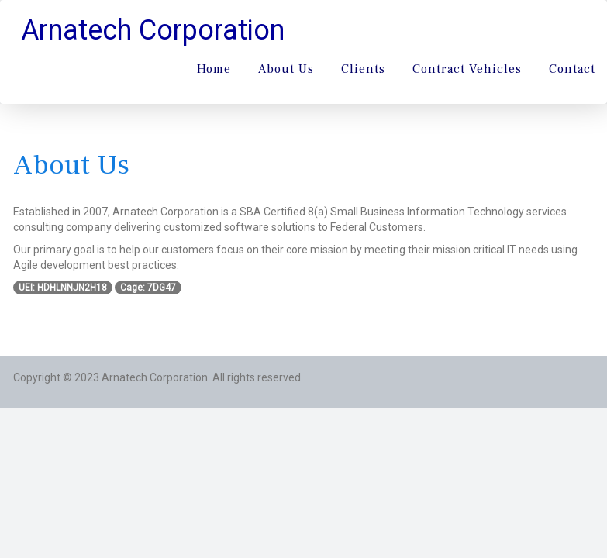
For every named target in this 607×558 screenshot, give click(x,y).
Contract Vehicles (467, 69)
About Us (286, 69)
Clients (363, 69)
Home (214, 69)
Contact (572, 69)
